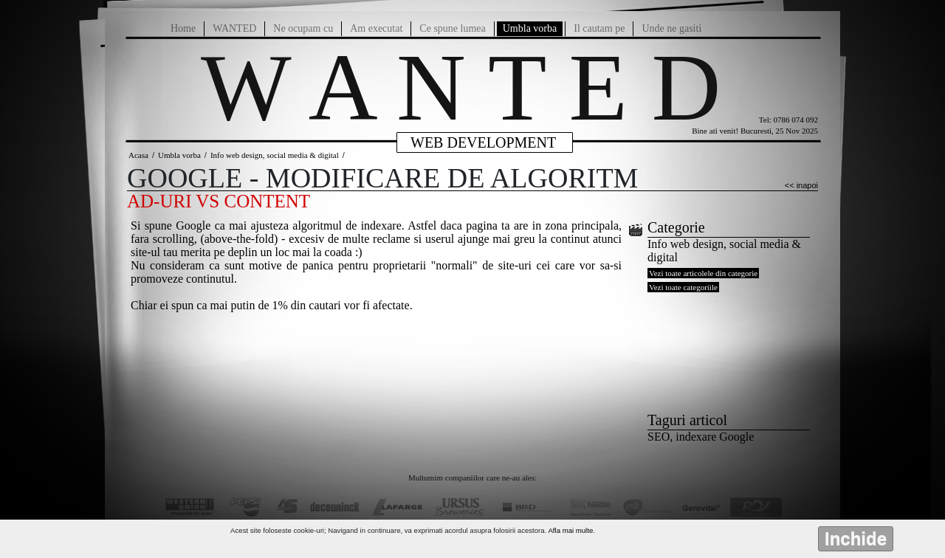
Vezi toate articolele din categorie (703, 273)
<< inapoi (801, 185)
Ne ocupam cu (303, 28)
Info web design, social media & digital (274, 155)
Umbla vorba (530, 28)
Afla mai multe (570, 530)
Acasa (138, 155)
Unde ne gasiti (671, 28)
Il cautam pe (599, 28)
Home (183, 28)
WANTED (234, 28)
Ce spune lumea (452, 28)
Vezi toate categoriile (683, 287)
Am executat (376, 28)
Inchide (856, 538)
